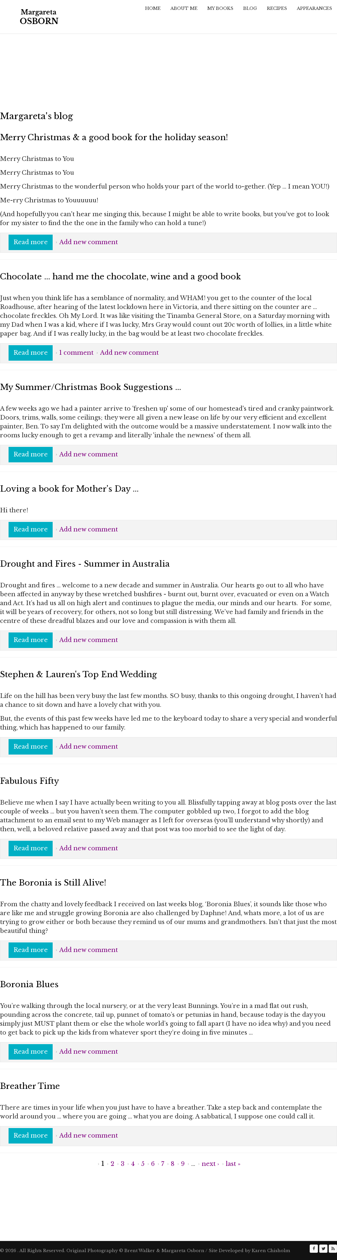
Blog (250, 8)
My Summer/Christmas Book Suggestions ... (90, 387)
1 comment (76, 352)
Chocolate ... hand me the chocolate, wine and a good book (120, 276)
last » (233, 1164)
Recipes (277, 8)
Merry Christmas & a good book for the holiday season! (114, 137)
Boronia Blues (29, 984)
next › (210, 1164)
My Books (220, 8)
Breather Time (30, 1086)
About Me (183, 8)
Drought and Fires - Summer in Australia (85, 564)
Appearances (314, 8)
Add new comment (88, 242)
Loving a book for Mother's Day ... (69, 489)
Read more (33, 242)
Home (153, 8)
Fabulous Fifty (29, 781)
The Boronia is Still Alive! (53, 882)
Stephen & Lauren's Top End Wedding (78, 674)
